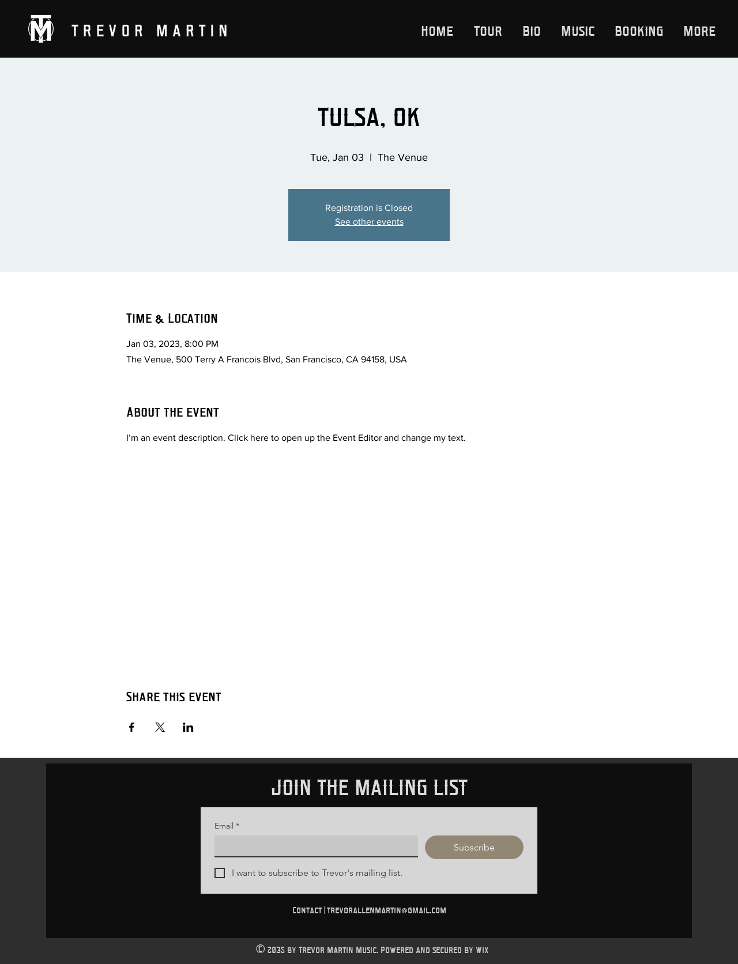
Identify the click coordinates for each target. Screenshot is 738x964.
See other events (369, 221)
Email (226, 826)
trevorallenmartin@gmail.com (386, 910)
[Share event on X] (160, 727)
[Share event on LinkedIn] (188, 727)
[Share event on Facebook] (131, 727)
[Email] (312, 846)
